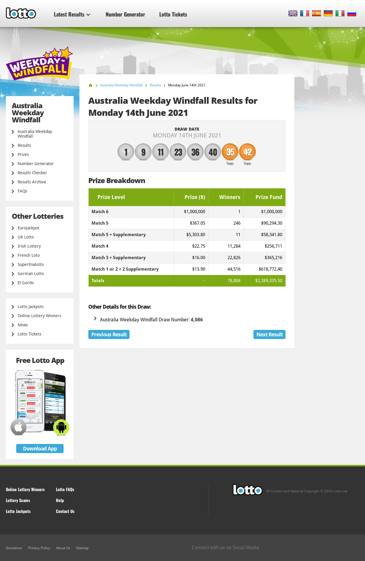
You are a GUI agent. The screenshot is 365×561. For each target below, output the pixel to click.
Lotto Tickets (173, 14)
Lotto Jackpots (31, 306)
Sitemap (82, 548)
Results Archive (32, 182)
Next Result (269, 334)
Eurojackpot (28, 228)
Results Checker (32, 172)
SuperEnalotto (31, 264)
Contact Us (65, 511)
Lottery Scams (18, 500)
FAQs (22, 191)
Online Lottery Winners (39, 315)
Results (24, 145)
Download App (40, 448)
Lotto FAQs (65, 489)
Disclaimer (14, 548)
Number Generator (125, 14)
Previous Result (109, 334)
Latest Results (72, 14)
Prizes (23, 154)
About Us (63, 548)
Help (60, 500)
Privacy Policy (39, 548)
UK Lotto (26, 237)
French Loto (29, 255)
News (23, 325)
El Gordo (26, 282)
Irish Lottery (29, 246)
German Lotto (31, 273)
